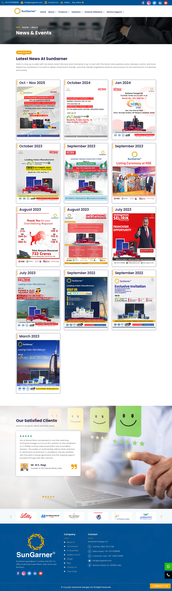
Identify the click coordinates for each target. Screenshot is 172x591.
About (51, 12)
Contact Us (72, 567)
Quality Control (73, 554)
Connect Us (53, 2)
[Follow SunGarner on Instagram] (149, 2)
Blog (69, 563)
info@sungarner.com (32, 2)
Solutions (75, 12)
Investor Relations (93, 12)
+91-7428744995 (115, 555)
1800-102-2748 (107, 546)
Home (43, 12)
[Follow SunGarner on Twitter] (154, 2)
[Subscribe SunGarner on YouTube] (166, 2)
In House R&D (72, 550)
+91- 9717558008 (112, 551)
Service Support (114, 12)
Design (70, 559)
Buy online (78, 2)
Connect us (160, 586)
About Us (71, 542)
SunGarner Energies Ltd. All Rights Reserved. (91, 587)
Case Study (72, 571)
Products (62, 12)
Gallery (67, 2)
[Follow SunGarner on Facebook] (143, 2)
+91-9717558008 (10, 2)
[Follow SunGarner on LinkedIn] (160, 2)
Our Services (72, 546)
